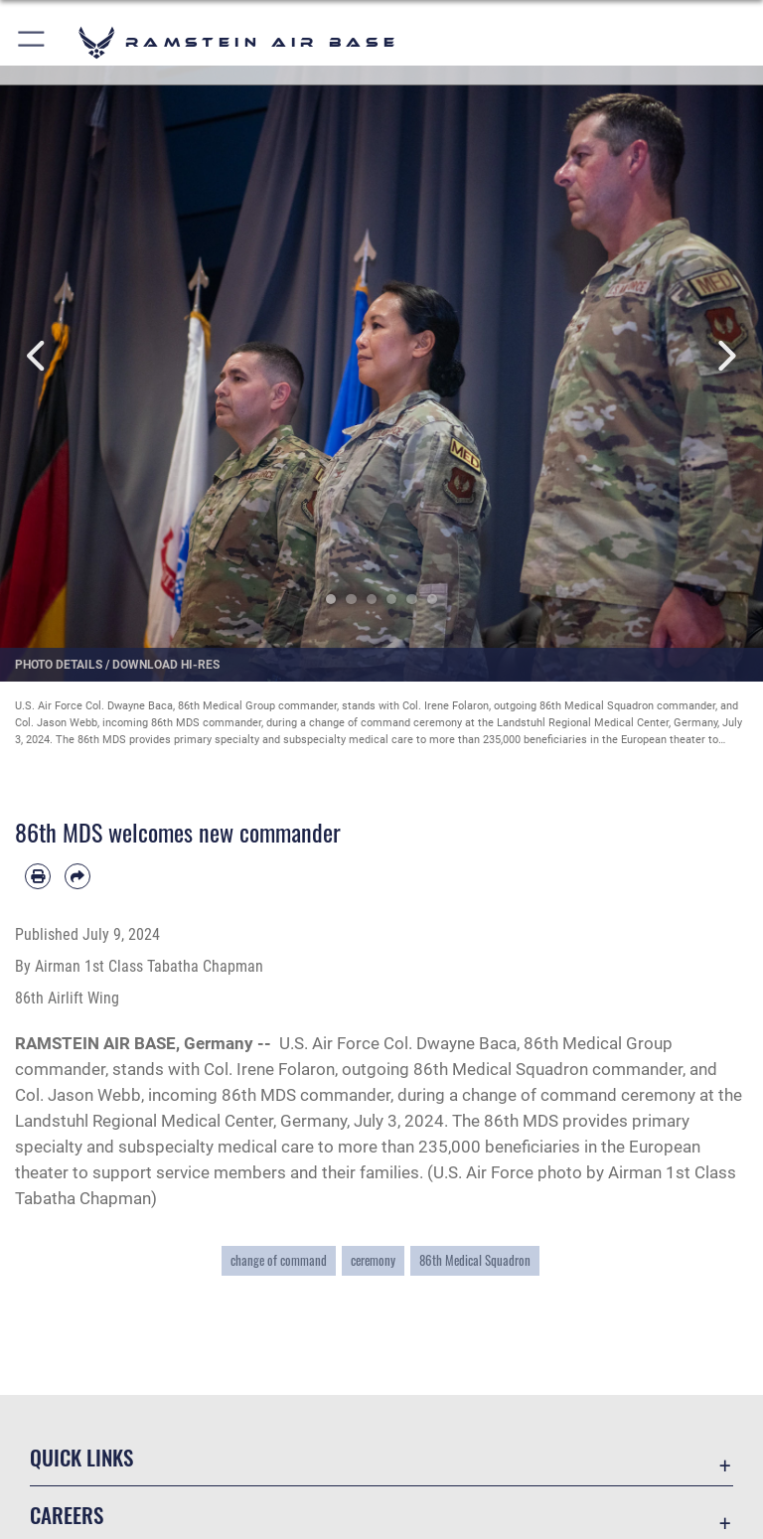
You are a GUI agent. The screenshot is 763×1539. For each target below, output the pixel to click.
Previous (38, 356)
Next (725, 356)
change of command (278, 1260)
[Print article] (38, 876)
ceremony (373, 1260)
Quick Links (81, 1457)
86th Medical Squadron (475, 1260)
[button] (32, 42)
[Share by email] (77, 876)
